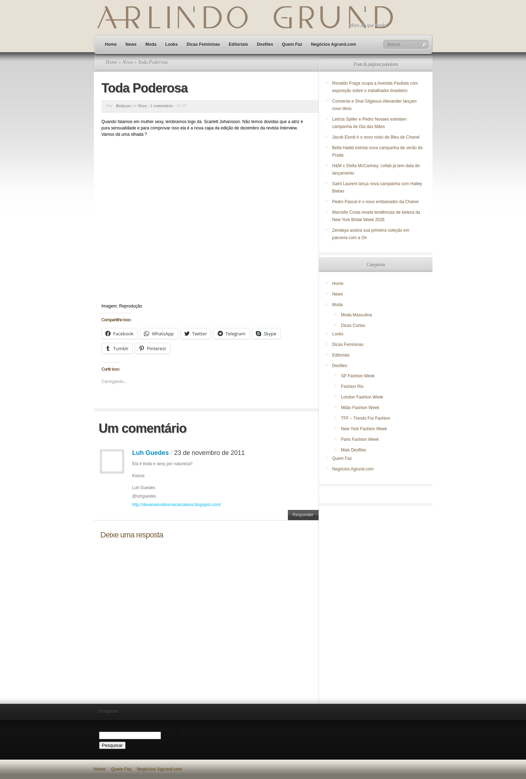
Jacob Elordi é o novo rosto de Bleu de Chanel (376, 137)
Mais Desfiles (353, 450)
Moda (150, 44)
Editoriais (238, 44)
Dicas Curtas (353, 325)
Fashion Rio (352, 386)
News (131, 44)
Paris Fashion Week (360, 439)
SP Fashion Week (358, 375)
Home (111, 44)
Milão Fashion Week (360, 407)
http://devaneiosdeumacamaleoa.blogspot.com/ (176, 504)
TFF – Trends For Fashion (365, 418)
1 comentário (161, 105)
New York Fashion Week (364, 428)
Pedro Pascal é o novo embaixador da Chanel (376, 201)
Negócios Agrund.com (333, 44)
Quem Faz (292, 44)
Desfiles (265, 44)
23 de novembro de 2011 (209, 452)
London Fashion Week (362, 397)
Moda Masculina (356, 314)
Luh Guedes (150, 452)
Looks (171, 44)
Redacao (123, 105)
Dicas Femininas (203, 44)
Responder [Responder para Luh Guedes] (303, 514)
